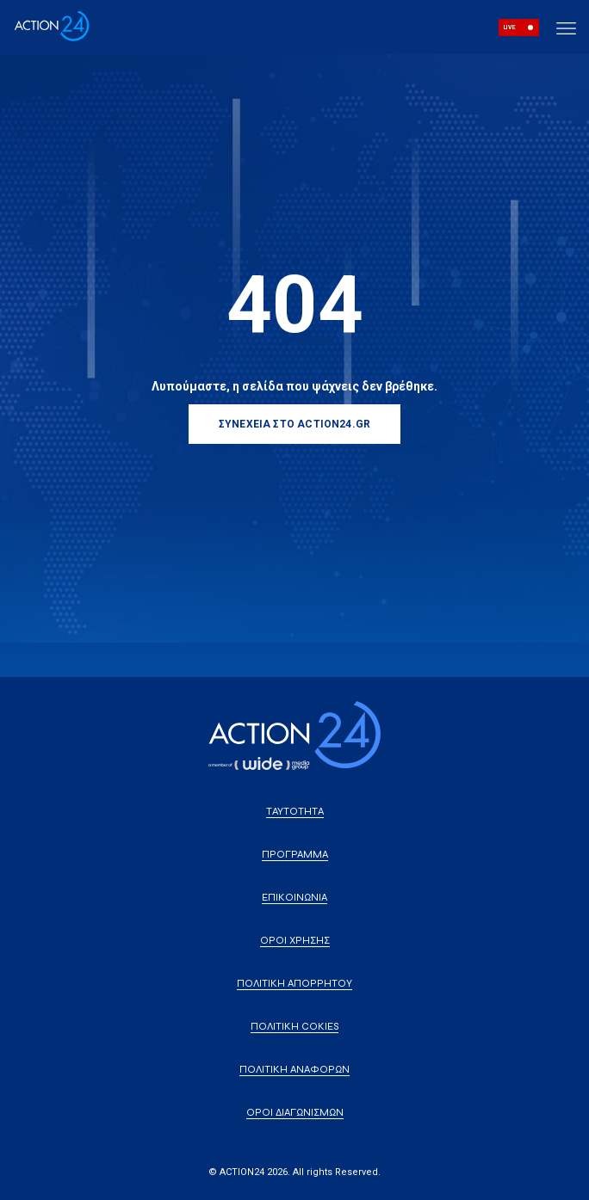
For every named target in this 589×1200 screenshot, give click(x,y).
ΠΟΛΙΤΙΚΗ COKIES (294, 1026)
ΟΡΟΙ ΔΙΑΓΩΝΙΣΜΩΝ (295, 1112)
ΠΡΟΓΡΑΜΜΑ (295, 854)
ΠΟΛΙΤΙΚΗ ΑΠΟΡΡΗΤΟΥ (294, 983)
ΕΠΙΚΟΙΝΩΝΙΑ (294, 897)
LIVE (509, 27)
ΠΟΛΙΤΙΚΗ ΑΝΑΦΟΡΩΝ (294, 1069)
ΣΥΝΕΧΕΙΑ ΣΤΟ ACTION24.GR (294, 424)
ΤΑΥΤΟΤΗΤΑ (295, 811)
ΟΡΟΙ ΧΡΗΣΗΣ (295, 940)
